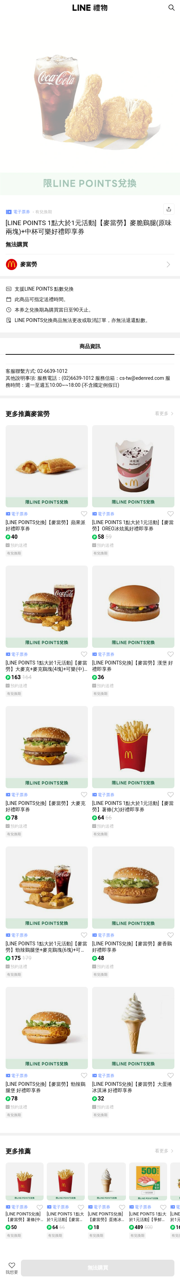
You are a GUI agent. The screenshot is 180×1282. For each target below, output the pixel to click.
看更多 (162, 413)
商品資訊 (90, 346)
